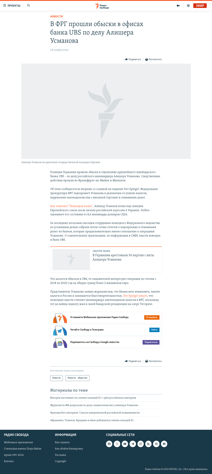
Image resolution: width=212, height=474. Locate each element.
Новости (56, 16)
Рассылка (60, 455)
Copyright (60, 461)
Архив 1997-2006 (14, 455)
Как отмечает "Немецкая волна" (71, 206)
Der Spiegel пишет (135, 295)
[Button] (133, 59)
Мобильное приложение (18, 442)
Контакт (9, 461)
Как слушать (62, 442)
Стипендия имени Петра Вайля (22, 449)
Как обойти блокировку (69, 449)
